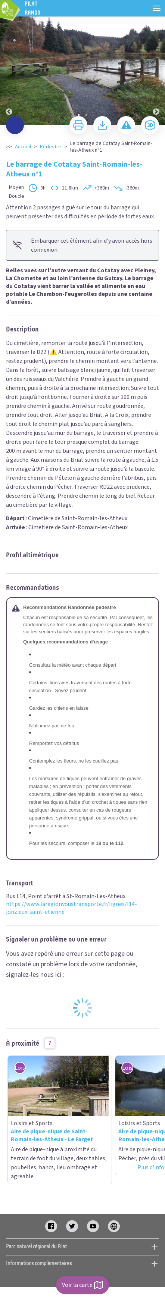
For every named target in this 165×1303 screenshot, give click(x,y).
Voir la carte (82, 1285)
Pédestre (50, 147)
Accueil (23, 147)
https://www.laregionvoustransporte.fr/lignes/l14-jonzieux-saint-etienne (71, 908)
